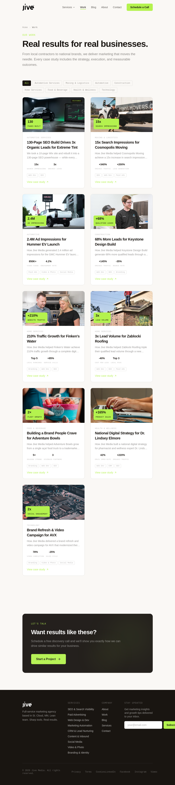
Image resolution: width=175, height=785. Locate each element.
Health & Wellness (84, 90)
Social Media (75, 741)
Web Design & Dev (78, 720)
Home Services (33, 90)
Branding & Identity (78, 752)
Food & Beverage (57, 90)
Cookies (100, 772)
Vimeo (154, 772)
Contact (117, 7)
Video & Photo (76, 747)
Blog (93, 7)
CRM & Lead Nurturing (80, 730)
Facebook (125, 772)
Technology (108, 90)
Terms (88, 772)
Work (83, 7)
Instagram (140, 772)
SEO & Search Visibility (81, 709)
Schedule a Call (139, 7)
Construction (122, 83)
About (104, 7)
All (27, 83)
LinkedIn (110, 772)
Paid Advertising (77, 714)
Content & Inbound (78, 736)
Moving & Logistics (77, 83)
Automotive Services (47, 83)
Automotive (101, 83)
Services (68, 7)
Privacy (76, 772)
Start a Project (48, 661)
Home (25, 27)
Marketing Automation (80, 725)
